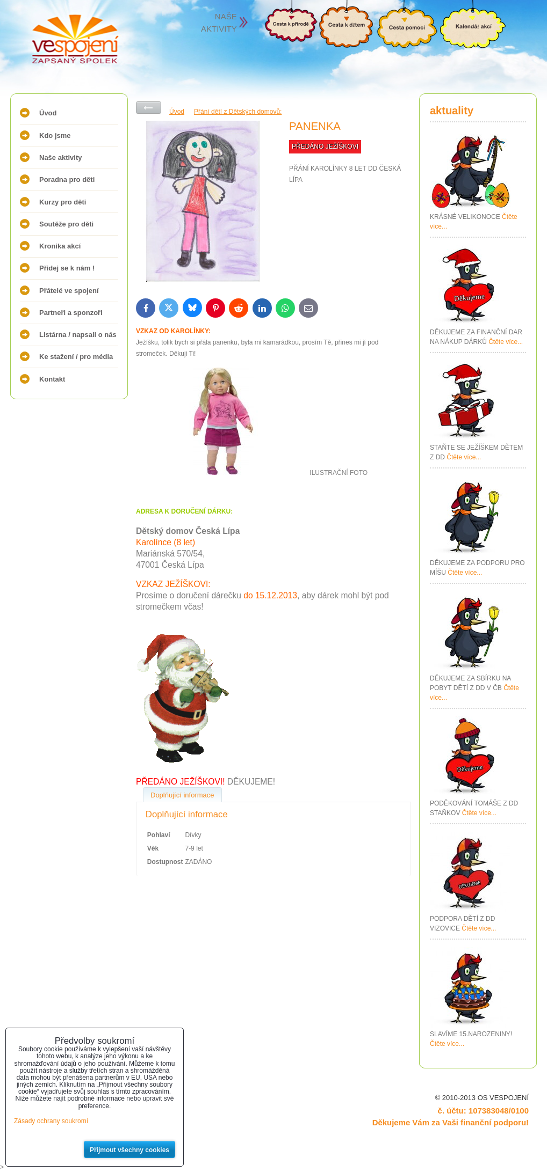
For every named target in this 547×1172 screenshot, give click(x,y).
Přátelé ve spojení (69, 291)
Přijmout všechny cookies (129, 1150)
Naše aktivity (60, 157)
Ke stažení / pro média (76, 357)
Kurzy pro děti (62, 202)
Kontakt (52, 379)
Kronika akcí (60, 246)
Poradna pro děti (67, 179)
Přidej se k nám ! (67, 268)
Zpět (148, 107)
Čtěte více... (505, 342)
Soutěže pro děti (66, 224)
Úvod (48, 113)
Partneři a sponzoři (71, 313)
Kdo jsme (55, 135)
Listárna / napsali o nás (78, 335)
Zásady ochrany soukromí (51, 1121)
